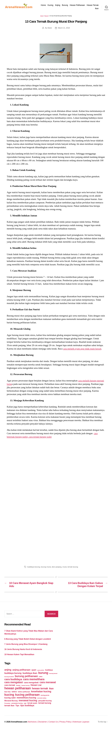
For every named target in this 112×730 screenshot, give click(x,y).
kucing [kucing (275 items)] (9, 694)
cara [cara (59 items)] (40, 676)
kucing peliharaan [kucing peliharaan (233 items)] (27, 694)
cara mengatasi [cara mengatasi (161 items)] (13, 682)
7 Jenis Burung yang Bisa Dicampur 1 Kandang (25, 644)
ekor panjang (56, 567)
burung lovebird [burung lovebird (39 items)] (9, 676)
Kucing (50, 5)
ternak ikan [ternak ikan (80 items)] (9, 705)
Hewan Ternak (93, 5)
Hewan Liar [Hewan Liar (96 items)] (36, 685)
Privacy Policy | (66, 722)
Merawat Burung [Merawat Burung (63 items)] (11, 701)
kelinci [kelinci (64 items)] (14, 692)
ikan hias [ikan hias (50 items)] (7, 692)
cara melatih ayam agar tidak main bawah (82, 348)
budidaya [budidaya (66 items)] (49, 670)
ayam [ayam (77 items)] (34, 670)
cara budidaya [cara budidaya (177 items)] (13, 679)
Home (43, 5)
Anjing (57, 5)
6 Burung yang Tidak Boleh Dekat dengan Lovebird (27, 639)
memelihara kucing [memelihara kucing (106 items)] (26, 697)
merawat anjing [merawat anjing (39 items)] (41, 698)
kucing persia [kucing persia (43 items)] (45, 695)
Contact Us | (53, 722)
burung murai (46, 567)
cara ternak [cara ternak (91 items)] (9, 685)
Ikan (97, 8)
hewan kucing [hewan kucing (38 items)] (25, 685)
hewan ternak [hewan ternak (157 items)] (40, 688)
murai (64, 567)
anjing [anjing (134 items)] (7, 669)
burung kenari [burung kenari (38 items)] (53, 673)
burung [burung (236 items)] (43, 673)
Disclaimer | (43, 722)
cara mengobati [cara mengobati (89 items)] (31, 682)
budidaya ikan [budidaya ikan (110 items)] (30, 673)
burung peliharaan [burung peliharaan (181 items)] (26, 676)
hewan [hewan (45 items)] (18, 685)
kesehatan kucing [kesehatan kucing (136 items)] (41, 691)
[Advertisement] (56, 536)
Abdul (49, 28)
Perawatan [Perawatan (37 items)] (7, 703)
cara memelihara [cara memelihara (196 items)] (33, 679)
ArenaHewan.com (19, 722)
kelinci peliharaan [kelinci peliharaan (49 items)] (24, 692)
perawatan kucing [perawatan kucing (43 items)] (17, 703)
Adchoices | (33, 722)
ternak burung (73, 567)
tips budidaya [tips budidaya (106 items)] (27, 705)
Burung (65, 5)
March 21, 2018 (64, 28)
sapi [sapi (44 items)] (25, 703)
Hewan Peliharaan (77, 5)
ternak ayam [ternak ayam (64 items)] (32, 703)
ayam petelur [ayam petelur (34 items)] (40, 670)
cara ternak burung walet (40, 436)
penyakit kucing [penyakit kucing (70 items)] (45, 701)
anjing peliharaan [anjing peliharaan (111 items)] (21, 669)
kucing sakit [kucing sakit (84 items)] (10, 698)
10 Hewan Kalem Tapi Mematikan (19, 654)
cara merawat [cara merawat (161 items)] (48, 682)
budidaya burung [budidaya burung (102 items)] (13, 673)
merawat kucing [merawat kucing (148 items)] (28, 700)
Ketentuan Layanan (81, 722)
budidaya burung (33, 567)
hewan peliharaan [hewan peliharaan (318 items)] (17, 688)
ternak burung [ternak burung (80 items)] (44, 703)
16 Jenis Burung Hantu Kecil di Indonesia (23, 649)
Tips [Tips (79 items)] (17, 705)
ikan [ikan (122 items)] (51, 688)
